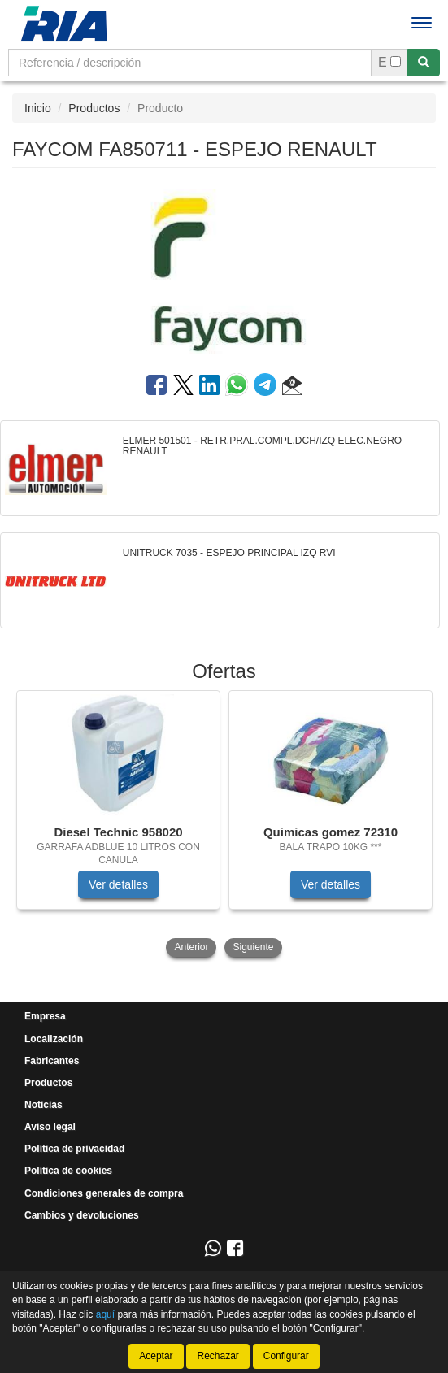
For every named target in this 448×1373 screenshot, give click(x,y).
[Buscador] (190, 62)
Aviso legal (50, 1126)
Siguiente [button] (253, 947)
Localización (53, 1039)
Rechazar (217, 1356)
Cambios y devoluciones (81, 1215)
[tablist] (224, 825)
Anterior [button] (191, 947)
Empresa (45, 1016)
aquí (105, 1313)
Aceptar (155, 1356)
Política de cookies (68, 1170)
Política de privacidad (74, 1148)
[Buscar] (423, 62)
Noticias (43, 1104)
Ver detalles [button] (118, 884)
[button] (292, 387)
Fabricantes (51, 1061)
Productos (94, 108)
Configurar (286, 1356)
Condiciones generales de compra (103, 1193)
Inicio (37, 108)
